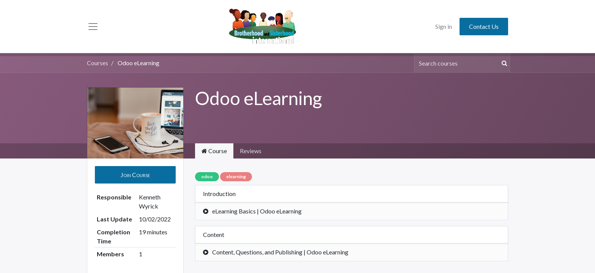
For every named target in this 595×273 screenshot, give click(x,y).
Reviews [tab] (250, 150)
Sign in (443, 26)
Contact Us (484, 26)
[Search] (503, 62)
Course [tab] (214, 150)
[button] (135, 175)
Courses (97, 62)
